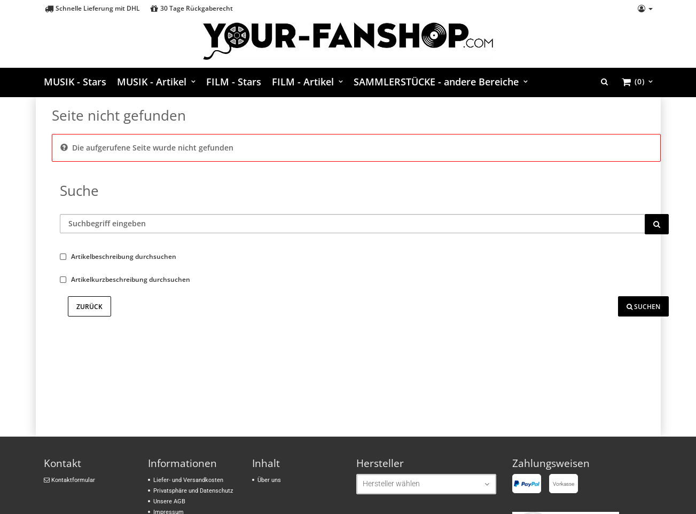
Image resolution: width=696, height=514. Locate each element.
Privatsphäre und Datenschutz (193, 490)
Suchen (643, 306)
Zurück (89, 306)
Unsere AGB (169, 501)
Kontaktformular (69, 480)
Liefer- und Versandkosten (188, 480)
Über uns (269, 480)
